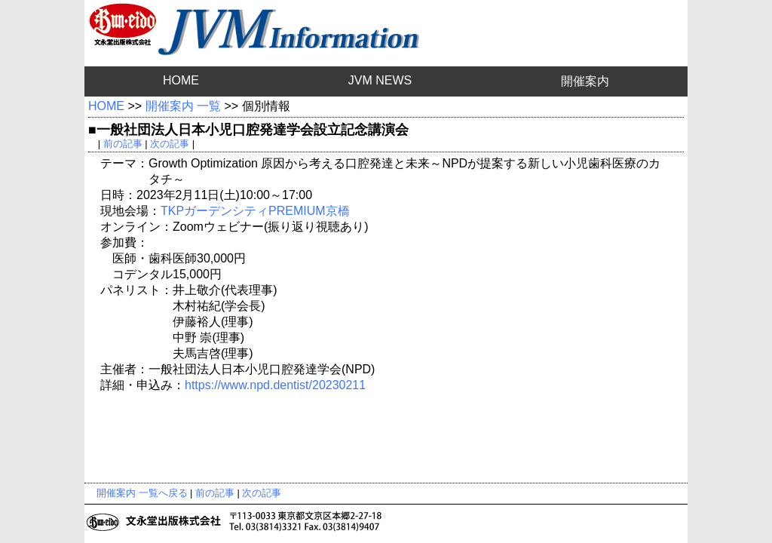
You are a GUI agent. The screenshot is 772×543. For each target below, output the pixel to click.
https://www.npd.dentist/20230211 (275, 385)
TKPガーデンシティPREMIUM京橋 (255, 210)
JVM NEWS (380, 80)
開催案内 (585, 81)
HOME (181, 80)
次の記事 (169, 143)
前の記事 (122, 143)
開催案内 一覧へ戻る (142, 493)
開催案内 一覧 (183, 106)
